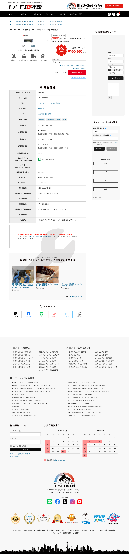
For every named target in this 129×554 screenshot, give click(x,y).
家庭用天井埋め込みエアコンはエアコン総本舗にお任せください (90, 391)
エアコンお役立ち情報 (23, 378)
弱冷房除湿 (42, 119)
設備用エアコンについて (21, 367)
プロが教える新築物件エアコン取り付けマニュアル (85, 412)
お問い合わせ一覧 (29, 530)
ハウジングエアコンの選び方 (49, 355)
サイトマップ (57, 533)
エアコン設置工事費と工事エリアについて (74, 65)
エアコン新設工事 (101, 352)
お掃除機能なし (51, 119)
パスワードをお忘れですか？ (20, 454)
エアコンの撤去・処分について (106, 367)
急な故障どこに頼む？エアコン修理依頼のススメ (30, 403)
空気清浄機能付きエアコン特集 (78, 403)
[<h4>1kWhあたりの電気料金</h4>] (105, 138)
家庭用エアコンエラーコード (49, 364)
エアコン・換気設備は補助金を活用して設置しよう (85, 388)
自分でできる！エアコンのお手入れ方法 (81, 382)
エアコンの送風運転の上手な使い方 (80, 394)
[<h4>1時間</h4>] (105, 193)
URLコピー (80, 316)
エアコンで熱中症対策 (21, 409)
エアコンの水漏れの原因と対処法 (79, 409)
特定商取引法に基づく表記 (45, 530)
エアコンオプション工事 (103, 364)
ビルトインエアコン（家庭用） (49, 103)
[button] (47, 40)
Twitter (16, 316)
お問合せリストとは (80, 68)
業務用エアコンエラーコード (23, 358)
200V (58, 119)
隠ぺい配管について (76, 361)
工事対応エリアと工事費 (77, 352)
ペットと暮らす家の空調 (21, 412)
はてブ (67, 316)
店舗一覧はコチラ (59, 460)
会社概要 (76, 533)
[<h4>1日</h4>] (105, 185)
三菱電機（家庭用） (45, 114)
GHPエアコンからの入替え (78, 367)
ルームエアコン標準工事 (103, 358)
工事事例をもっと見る (76, 297)
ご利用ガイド (17, 530)
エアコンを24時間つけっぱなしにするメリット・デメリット (34, 388)
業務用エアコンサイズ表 (21, 361)
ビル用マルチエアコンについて (24, 364)
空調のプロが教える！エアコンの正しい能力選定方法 (31, 385)
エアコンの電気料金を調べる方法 (24, 415)
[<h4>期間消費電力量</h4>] (105, 131)
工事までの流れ (74, 355)
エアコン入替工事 (101, 355)
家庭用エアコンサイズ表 (47, 367)
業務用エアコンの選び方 (21, 355)
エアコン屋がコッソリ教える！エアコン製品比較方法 (86, 385)
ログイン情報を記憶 (18, 446)
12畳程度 (41, 108)
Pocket (54, 316)
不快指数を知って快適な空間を (24, 397)
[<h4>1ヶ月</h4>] (105, 176)
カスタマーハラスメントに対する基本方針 (103, 530)
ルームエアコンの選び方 (47, 361)
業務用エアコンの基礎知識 (22, 352)
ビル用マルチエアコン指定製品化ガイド (81, 415)
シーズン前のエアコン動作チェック (25, 382)
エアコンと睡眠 (18, 394)
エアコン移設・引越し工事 (104, 361)
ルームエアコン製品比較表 (48, 370)
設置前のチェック (75, 358)
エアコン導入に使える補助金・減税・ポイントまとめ (31, 391)
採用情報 (67, 533)
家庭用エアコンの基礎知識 (48, 352)
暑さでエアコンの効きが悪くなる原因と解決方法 (85, 406)
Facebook (28, 316)
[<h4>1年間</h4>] (105, 167)
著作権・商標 (60, 530)
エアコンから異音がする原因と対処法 (81, 400)
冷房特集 (16, 406)
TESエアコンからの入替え (78, 364)
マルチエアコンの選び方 (47, 358)
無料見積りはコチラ (115, 6)
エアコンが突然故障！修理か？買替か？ (27, 400)
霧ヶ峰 (64, 119)
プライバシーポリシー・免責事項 (77, 530)
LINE (41, 316)
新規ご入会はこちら (17, 456)
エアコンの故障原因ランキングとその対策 (82, 397)
